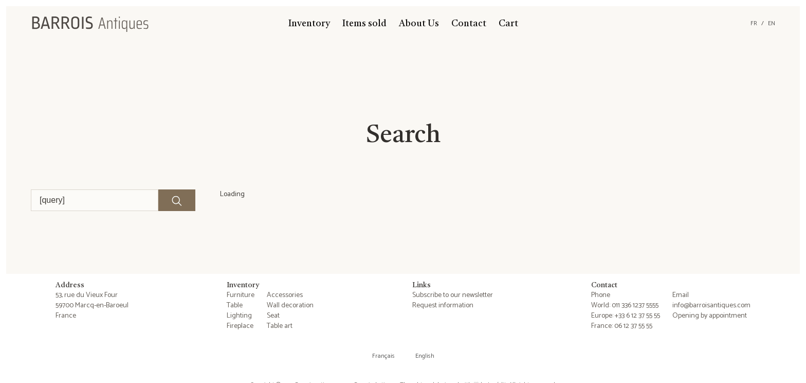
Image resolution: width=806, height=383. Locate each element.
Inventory (309, 23)
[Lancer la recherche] (176, 200)
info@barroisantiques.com (711, 305)
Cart (508, 23)
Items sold (364, 23)
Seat (273, 316)
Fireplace (240, 326)
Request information (442, 305)
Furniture (240, 295)
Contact (468, 23)
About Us (419, 23)
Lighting (239, 316)
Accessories (285, 295)
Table (235, 305)
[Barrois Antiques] (90, 23)
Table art (279, 326)
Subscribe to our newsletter (452, 295)
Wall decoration (290, 305)
